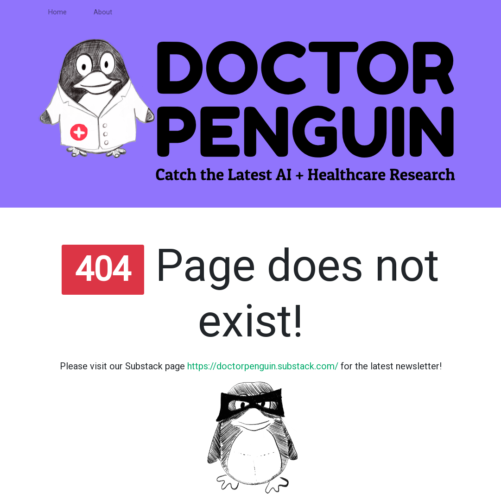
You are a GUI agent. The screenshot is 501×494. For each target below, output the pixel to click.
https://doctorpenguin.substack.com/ (262, 366)
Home (57, 12)
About (103, 12)
